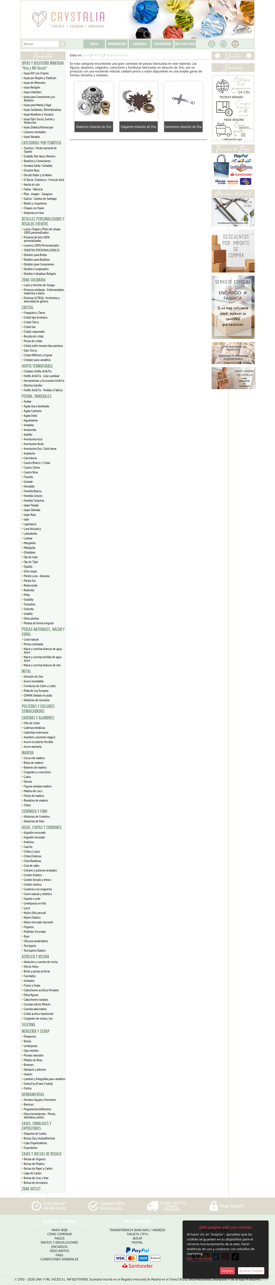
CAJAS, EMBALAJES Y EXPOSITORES (36, 1126)
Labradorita (30, 533)
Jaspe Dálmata (32, 510)
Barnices (29, 1104)
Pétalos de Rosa (33, 1060)
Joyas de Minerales (35, 82)
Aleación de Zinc (33, 676)
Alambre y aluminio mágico (39, 737)
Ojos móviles (31, 1050)
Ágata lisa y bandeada (36, 406)
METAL (26, 671)
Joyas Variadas (32, 136)
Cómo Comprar (59, 1233)
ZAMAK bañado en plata (38, 695)
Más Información (200, 1258)
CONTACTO (140, 44)
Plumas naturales (34, 1055)
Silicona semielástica (36, 941)
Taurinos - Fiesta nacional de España (40, 149)
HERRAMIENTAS (33, 1094)
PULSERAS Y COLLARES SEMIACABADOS (38, 709)
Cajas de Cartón (32, 1173)
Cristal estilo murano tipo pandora (43, 345)
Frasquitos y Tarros (34, 312)
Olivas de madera (34, 795)
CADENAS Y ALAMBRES (38, 718)
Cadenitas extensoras (36, 732)
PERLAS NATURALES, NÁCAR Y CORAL (43, 632)
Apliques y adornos (35, 1069)
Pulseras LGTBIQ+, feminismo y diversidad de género (42, 299)
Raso (26, 936)
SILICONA (28, 1024)
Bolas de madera (33, 762)
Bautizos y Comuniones (37, 161)
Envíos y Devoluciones (59, 1242)
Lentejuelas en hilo (35, 903)
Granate (28, 481)
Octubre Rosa (31, 170)
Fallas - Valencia (33, 189)
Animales (29, 980)
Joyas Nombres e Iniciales (38, 114)
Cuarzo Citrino (32, 467)
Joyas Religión (32, 87)
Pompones (30, 1036)
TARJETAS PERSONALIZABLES (42, 250)
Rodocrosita (30, 585)
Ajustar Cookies (251, 1271)
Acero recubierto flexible (38, 742)
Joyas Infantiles (32, 92)
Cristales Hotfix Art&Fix (38, 371)
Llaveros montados (35, 132)
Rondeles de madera (36, 800)
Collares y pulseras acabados (40, 870)
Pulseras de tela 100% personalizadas (37, 239)
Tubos (27, 805)
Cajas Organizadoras (35, 1143)
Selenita (29, 609)
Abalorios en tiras (34, 213)
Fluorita (28, 477)
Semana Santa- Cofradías (38, 165)
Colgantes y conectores (37, 772)
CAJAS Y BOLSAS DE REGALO (41, 1154)
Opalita (28, 566)
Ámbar (27, 401)
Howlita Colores (33, 496)
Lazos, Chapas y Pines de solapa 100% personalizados (42, 231)
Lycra (27, 908)
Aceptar (227, 1271)
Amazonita (30, 429)
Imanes (28, 1074)
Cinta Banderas (32, 861)
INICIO (94, 44)
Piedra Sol (30, 580)
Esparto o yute (32, 898)
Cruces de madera (34, 758)
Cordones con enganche (38, 889)
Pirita (27, 595)
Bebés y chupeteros (35, 203)
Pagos (59, 1237)
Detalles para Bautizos (37, 259)
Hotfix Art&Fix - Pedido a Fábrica (43, 390)
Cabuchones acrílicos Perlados (41, 990)
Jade (26, 519)
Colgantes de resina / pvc (38, 1018)
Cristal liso (30, 327)
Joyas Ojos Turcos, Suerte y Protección (39, 121)
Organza (29, 927)
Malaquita (29, 547)
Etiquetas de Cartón (35, 1133)
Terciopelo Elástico (35, 950)
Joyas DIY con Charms (36, 73)
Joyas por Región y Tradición (40, 78)
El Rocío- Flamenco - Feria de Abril (44, 180)
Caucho (28, 846)
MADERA (28, 753)
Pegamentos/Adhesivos (37, 1109)
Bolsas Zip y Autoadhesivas (39, 1138)
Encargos (59, 1246)
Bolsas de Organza (34, 1159)
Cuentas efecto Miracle (37, 1004)
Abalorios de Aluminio (37, 700)
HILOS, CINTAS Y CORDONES (42, 827)
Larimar (28, 538)
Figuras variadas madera (37, 786)
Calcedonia (30, 458)
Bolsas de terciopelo (36, 1182)
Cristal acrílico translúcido (38, 1013)
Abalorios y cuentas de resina (41, 962)
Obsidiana (29, 552)
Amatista (29, 425)
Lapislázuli (30, 524)
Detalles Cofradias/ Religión (40, 273)
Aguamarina (31, 420)
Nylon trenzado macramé (38, 922)
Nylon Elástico (32, 917)
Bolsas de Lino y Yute (36, 1178)
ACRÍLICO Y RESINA (35, 956)
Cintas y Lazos (32, 851)
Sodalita (28, 599)
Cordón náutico (32, 884)
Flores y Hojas (32, 985)
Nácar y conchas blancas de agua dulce (43, 650)
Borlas (27, 1041)
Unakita (28, 613)
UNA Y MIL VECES (185, 44)
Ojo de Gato (31, 557)
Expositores (30, 1147)
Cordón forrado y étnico (37, 879)
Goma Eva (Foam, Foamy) (38, 1083)
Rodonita (29, 590)
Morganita (29, 543)
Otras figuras (31, 995)
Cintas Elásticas (32, 856)
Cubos (27, 777)
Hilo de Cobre (32, 723)
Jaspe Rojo (30, 514)
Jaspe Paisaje (31, 505)
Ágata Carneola (32, 411)
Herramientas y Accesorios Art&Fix (44, 380)
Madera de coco (33, 791)
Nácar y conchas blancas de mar (42, 665)
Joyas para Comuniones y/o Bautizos (39, 98)
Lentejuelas (30, 1046)
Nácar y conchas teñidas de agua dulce (42, 658)
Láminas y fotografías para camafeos (44, 1079)
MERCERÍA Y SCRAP (36, 1031)
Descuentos (59, 1250)
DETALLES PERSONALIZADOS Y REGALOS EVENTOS (43, 221)
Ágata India (30, 415)
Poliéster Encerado (35, 931)
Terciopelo (30, 945)
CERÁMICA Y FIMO (34, 811)
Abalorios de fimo (34, 821)
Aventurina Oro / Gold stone (40, 448)
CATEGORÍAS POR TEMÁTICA (41, 143)
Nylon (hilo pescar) (35, 912)
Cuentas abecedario (35, 1009)
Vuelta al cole (32, 184)
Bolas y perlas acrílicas (37, 971)
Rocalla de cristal (34, 336)
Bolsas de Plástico (34, 1164)
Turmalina (29, 604)
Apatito (28, 434)
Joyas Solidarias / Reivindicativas (42, 109)
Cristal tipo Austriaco (35, 317)
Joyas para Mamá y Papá (37, 105)
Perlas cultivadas (33, 644)
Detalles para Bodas (35, 255)
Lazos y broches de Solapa (39, 285)
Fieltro (28, 1088)
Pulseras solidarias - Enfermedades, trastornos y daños (44, 291)
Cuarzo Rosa (31, 472)
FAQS (59, 1254)
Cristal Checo (31, 322)
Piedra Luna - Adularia (36, 576)
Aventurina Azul (33, 439)
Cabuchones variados (36, 999)
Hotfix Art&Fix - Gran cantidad (41, 376)
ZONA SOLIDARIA (34, 280)
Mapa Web (59, 1229)
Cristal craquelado (34, 331)
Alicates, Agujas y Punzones (40, 1099)
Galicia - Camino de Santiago (40, 198)
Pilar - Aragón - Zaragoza (38, 194)
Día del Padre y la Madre (38, 175)
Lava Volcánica (32, 529)
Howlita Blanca (32, 491)
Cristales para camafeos (37, 360)
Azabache (29, 453)
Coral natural (31, 639)
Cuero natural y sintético (38, 894)
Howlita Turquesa (34, 500)
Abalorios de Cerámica (37, 816)
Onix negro (30, 571)
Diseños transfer (33, 385)
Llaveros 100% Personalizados (41, 245)
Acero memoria (32, 746)
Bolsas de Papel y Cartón (38, 1168)
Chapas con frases (34, 208)
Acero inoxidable (34, 681)
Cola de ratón (31, 865)
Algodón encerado (35, 832)
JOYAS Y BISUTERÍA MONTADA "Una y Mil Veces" (43, 66)
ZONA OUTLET (31, 1189)
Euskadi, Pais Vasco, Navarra (39, 156)
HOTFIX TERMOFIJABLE (37, 366)
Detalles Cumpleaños (36, 269)
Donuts (28, 781)
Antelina (29, 842)
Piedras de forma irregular (39, 623)
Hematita (29, 486)
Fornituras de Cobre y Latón (40, 686)
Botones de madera (35, 767)
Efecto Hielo (31, 966)
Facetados (30, 976)
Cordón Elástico (33, 875)
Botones (29, 1064)
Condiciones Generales (59, 1258)
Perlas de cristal (33, 341)
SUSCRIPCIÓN (162, 44)
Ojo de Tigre (31, 562)
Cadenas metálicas (34, 727)
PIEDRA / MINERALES (37, 396)
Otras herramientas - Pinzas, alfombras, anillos (40, 1115)
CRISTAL (28, 307)
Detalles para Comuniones (39, 264)
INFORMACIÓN (117, 44)
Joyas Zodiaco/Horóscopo (38, 127)
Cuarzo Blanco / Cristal (37, 462)
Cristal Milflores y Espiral (38, 355)
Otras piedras (31, 618)
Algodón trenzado (34, 837)
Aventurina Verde (34, 444)
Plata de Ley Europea (36, 690)
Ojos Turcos (30, 350)
